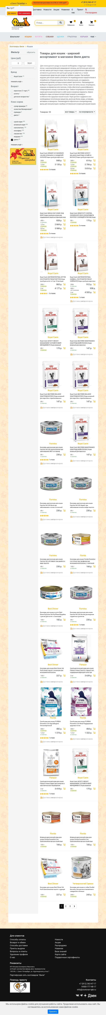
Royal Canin (18, 76)
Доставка (36, 9)
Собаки (50, 37)
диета (16, 115)
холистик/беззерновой (22, 109)
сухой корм (18, 122)
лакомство (18, 134)
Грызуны (72, 37)
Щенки (60, 37)
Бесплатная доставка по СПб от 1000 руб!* (50, 3)
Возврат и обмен (18, 942)
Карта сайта (60, 954)
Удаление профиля (19, 954)
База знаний (61, 951)
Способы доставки (19, 945)
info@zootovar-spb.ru (86, 989)
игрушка (17, 137)
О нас (73, 11)
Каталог (15, 37)
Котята (38, 37)
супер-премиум (19, 106)
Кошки (28, 37)
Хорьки (84, 37)
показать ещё (17, 81)
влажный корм (19, 125)
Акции (56, 9)
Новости (47, 9)
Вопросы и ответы (18, 951)
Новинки (65, 9)
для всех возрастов (21, 97)
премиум (17, 112)
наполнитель (19, 128)
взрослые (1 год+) (21, 91)
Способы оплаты (18, 939)
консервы (17, 131)
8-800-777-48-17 (89, 986)
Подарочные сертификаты (67, 957)
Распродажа (91, 11)
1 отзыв (82, 297)
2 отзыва (52, 169)
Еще (93, 37)
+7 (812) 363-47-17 (87, 984)
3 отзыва (82, 173)
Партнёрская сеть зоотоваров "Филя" (27, 975)
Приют (80, 9)
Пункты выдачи (17, 948)
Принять (53, 1011)
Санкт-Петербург (19, 3)
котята (16, 94)
